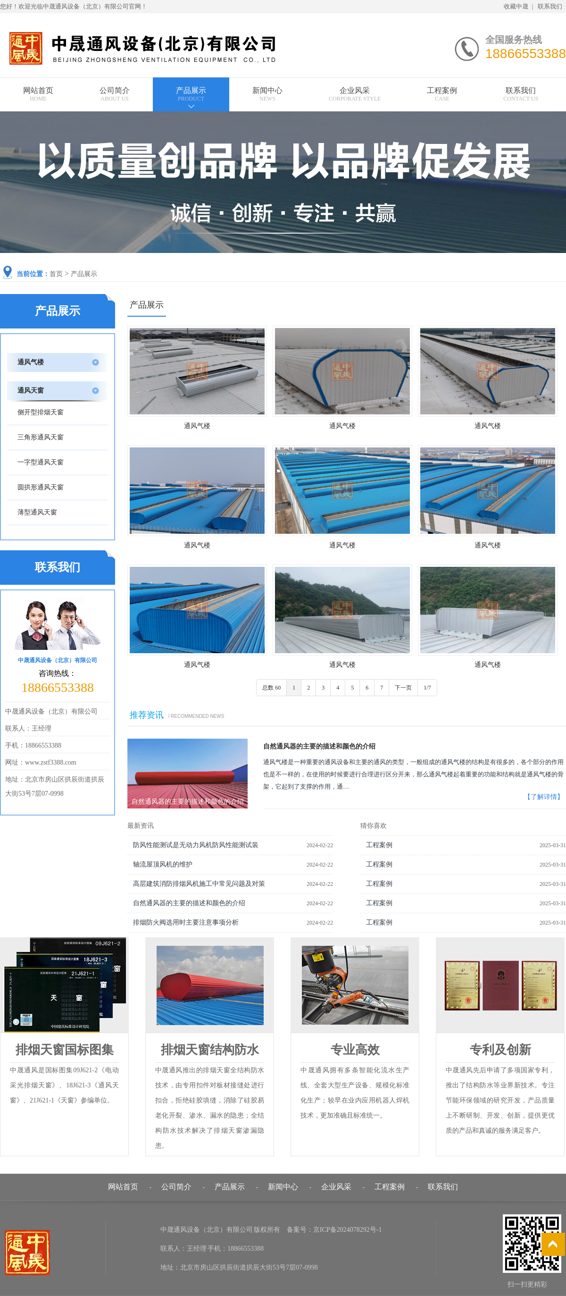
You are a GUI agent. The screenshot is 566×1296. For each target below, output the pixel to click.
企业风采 (355, 94)
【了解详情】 (544, 796)
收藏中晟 (516, 6)
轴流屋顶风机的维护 (162, 864)
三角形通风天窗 (40, 437)
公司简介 (115, 94)
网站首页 (38, 94)
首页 (56, 274)
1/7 (427, 687)
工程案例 (442, 94)
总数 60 (271, 687)
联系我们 (550, 6)
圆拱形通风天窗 (40, 487)
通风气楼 (197, 425)
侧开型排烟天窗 (40, 412)
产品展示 (191, 94)
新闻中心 (267, 94)
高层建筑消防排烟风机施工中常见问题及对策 (199, 883)
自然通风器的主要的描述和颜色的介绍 (319, 746)
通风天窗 (30, 390)
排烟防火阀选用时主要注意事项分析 (186, 922)
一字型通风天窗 (40, 462)
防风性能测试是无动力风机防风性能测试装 (195, 845)
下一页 (403, 687)
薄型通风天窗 (37, 512)
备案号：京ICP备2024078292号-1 (334, 1229)
